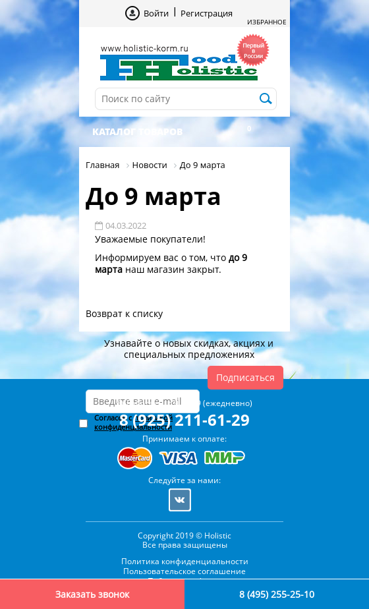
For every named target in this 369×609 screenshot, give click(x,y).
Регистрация (207, 13)
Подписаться (245, 377)
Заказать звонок (92, 594)
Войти (156, 13)
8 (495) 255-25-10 (276, 594)
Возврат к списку (124, 313)
